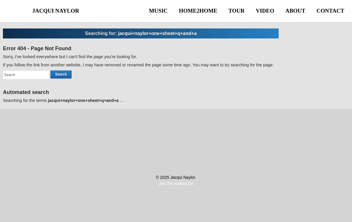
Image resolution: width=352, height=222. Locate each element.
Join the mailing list (176, 183)
